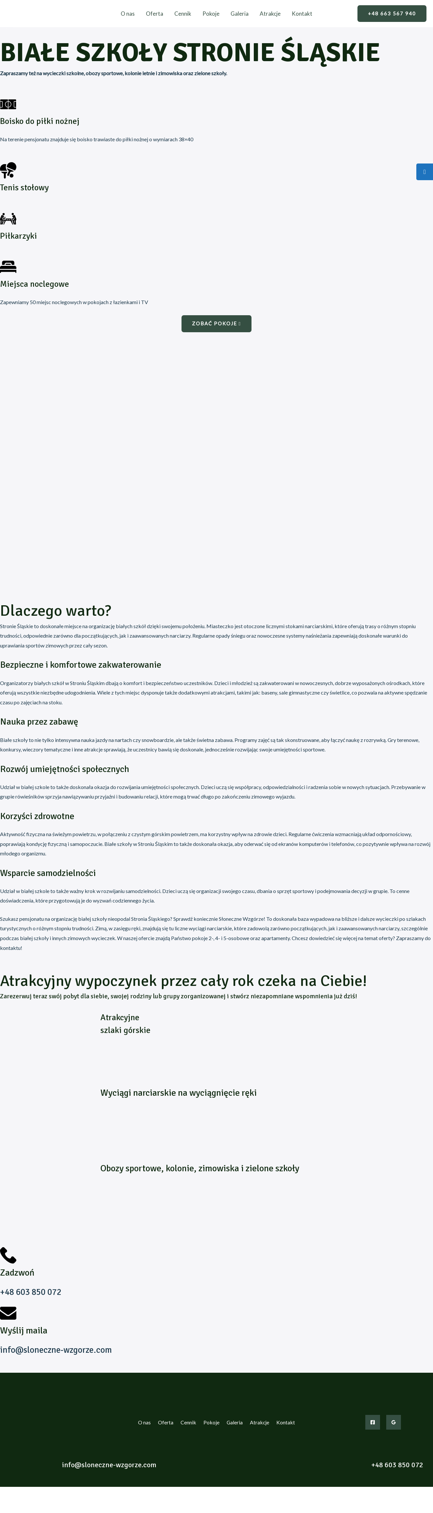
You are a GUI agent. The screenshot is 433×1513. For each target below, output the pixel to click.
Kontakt (302, 13)
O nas (128, 13)
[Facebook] (372, 1422)
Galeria (240, 13)
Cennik (182, 13)
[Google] (393, 1422)
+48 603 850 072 (32, 1292)
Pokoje (210, 13)
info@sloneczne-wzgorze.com (57, 1349)
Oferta (154, 13)
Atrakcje (270, 13)
